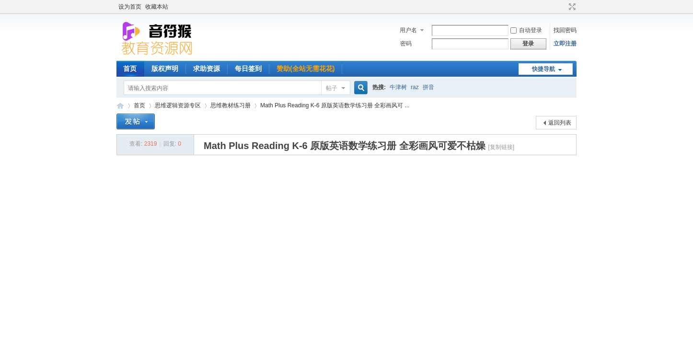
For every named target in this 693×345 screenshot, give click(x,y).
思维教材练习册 (230, 105)
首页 (130, 68)
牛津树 (398, 87)
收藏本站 (156, 6)
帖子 (331, 88)
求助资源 (206, 68)
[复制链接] (501, 147)
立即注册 (565, 43)
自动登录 (526, 30)
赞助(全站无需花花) (306, 68)
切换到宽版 (571, 6)
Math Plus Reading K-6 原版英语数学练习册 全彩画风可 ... (334, 105)
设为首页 (129, 6)
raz (415, 87)
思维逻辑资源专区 (178, 105)
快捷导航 (543, 69)
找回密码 (565, 30)
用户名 (408, 30)
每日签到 (248, 68)
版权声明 (164, 68)
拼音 (428, 87)
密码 (406, 43)
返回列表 (559, 122)
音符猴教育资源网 (120, 106)
